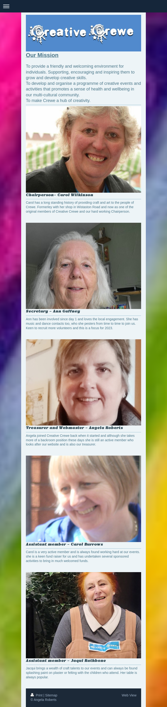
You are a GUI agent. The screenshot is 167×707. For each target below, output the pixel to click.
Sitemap (51, 695)
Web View (129, 695)
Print (37, 695)
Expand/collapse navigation (83, 6)
